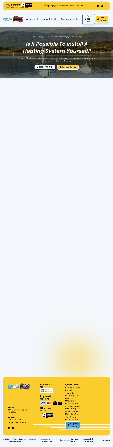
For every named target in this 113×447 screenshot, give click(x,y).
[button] (32, 19)
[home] (7, 19)
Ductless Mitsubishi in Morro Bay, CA (71, 401)
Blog (41, 37)
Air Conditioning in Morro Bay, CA (72, 407)
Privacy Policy (74, 440)
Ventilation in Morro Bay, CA (71, 394)
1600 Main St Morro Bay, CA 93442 (18, 411)
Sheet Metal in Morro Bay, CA (71, 413)
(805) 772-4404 (15, 420)
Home (32, 37)
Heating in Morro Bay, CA (72, 389)
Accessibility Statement (89, 440)
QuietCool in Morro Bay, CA (71, 418)
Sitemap (106, 440)
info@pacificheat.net (17, 422)
